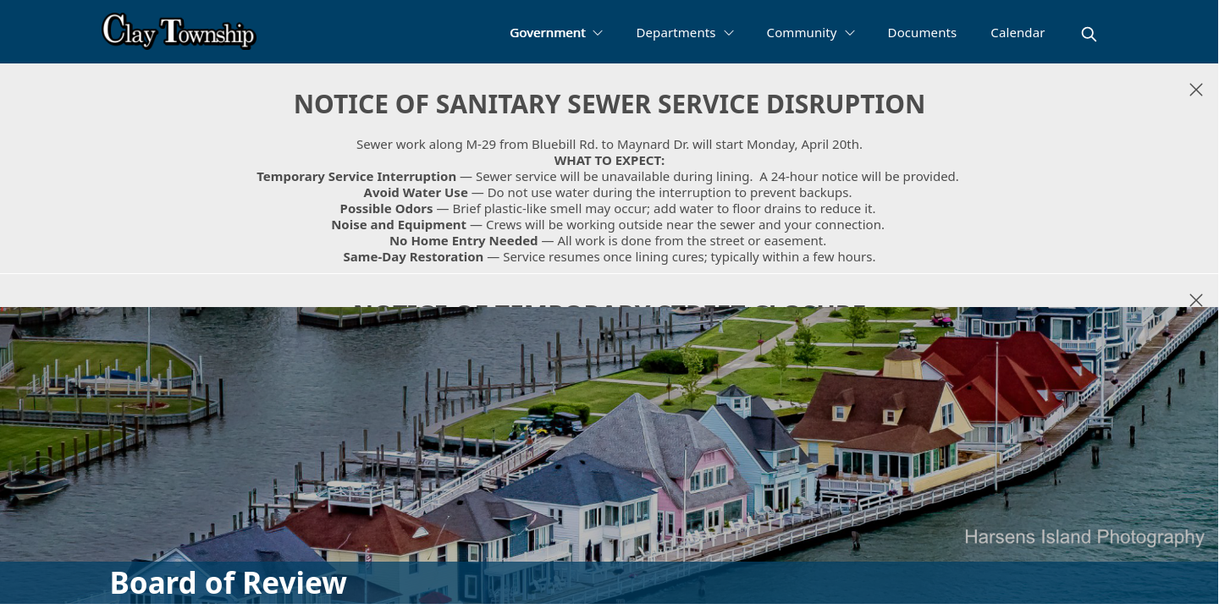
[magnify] (1089, 34)
